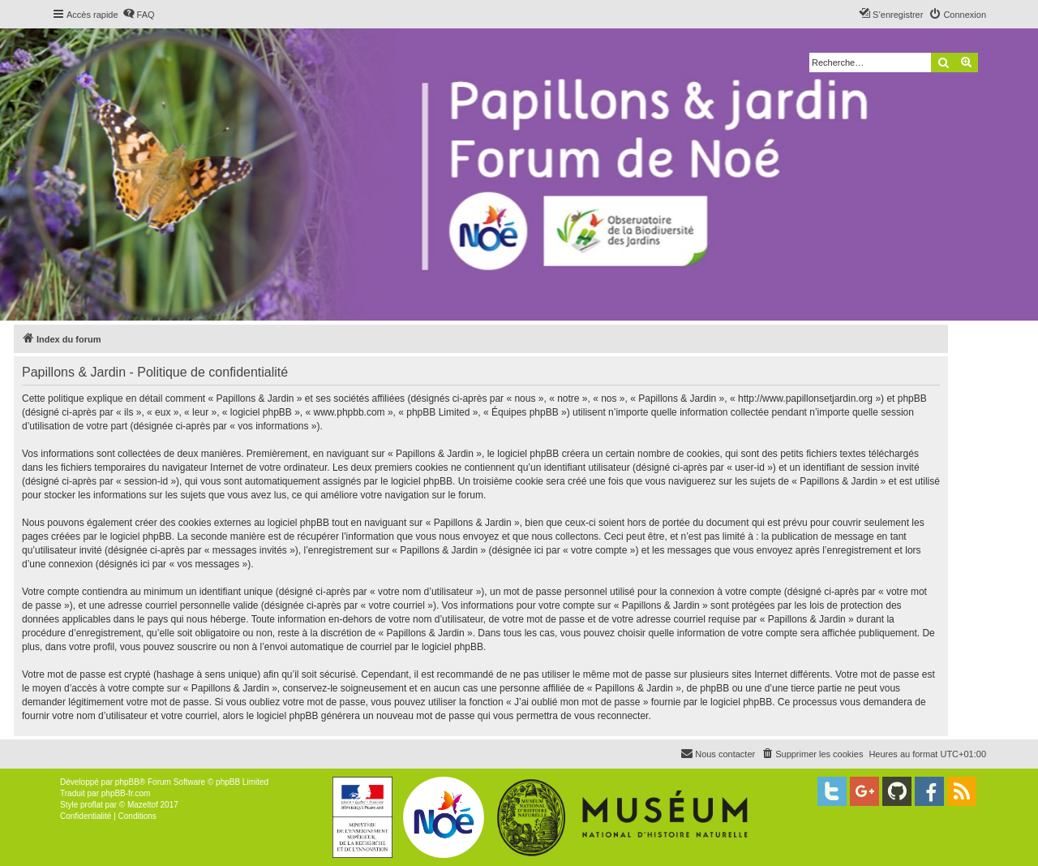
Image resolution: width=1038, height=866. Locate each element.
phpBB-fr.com (126, 793)
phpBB (127, 782)
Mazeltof (142, 804)
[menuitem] (138, 14)
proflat (91, 804)
